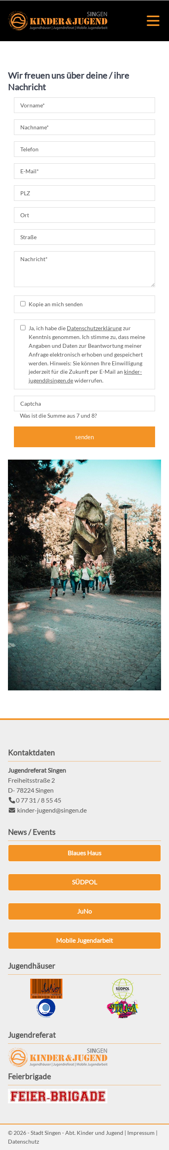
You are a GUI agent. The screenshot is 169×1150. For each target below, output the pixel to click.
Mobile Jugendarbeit (84, 940)
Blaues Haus (84, 853)
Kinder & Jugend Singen (57, 21)
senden (84, 436)
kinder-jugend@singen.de (52, 810)
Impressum (141, 1132)
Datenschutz (23, 1141)
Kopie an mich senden (56, 304)
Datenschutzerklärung (94, 328)
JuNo (84, 911)
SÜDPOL (84, 882)
